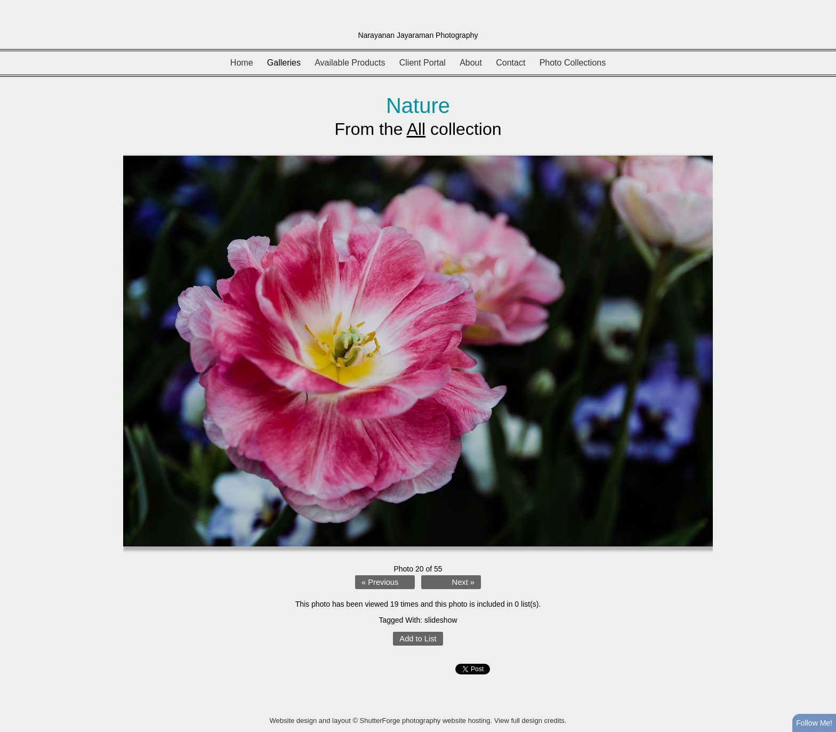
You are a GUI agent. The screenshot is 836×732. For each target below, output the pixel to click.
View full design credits (529, 721)
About (471, 62)
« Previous (379, 582)
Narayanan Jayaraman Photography (418, 35)
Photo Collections (573, 62)
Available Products (350, 62)
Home (241, 62)
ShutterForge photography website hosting (425, 721)
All (416, 129)
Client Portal (422, 62)
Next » (463, 582)
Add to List (417, 638)
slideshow (440, 620)
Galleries (284, 62)
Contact (510, 62)
